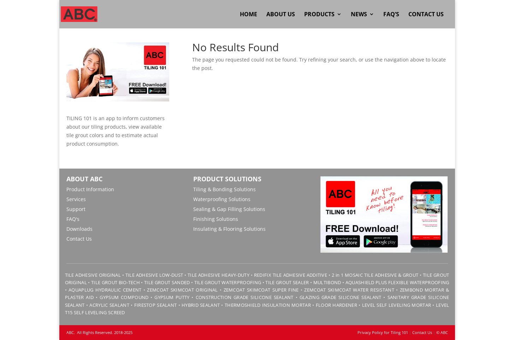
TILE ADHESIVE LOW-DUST (154, 275)
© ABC (442, 332)
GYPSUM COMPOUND (124, 297)
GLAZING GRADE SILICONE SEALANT (341, 297)
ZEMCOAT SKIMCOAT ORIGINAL (182, 290)
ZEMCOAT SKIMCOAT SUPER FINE (261, 290)
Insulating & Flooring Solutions (229, 228)
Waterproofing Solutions (221, 199)
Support (75, 209)
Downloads (79, 228)
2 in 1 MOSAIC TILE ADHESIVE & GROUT (375, 275)
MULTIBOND (327, 282)
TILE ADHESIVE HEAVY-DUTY (218, 275)
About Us (280, 15)
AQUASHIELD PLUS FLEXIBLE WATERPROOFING (397, 282)
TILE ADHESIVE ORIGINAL (93, 275)
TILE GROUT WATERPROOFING (227, 282)
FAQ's (72, 219)
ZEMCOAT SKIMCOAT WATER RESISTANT (349, 290)
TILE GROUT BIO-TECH (115, 282)
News (359, 15)
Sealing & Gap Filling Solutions (229, 209)
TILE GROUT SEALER (287, 282)
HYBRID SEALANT (201, 305)
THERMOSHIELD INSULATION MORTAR (268, 305)
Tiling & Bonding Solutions (224, 189)
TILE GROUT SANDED (167, 282)
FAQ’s (391, 15)
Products (319, 15)
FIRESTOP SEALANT (155, 305)
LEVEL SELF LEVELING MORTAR (395, 305)
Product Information (90, 189)
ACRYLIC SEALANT (109, 305)
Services (76, 199)
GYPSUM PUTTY (171, 297)
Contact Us (426, 15)
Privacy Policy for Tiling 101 (383, 332)
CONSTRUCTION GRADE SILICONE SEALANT (245, 297)
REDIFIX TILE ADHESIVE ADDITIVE (290, 275)
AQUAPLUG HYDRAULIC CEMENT (105, 290)
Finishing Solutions (215, 219)
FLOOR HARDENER (336, 305)
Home (248, 15)
